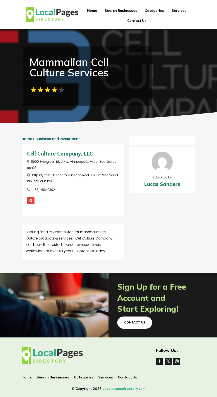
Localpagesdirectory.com (124, 388)
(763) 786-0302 (43, 190)
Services (179, 10)
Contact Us (136, 20)
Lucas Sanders (162, 184)
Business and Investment (58, 138)
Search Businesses (121, 10)
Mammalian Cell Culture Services (68, 67)
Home (92, 10)
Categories (154, 10)
